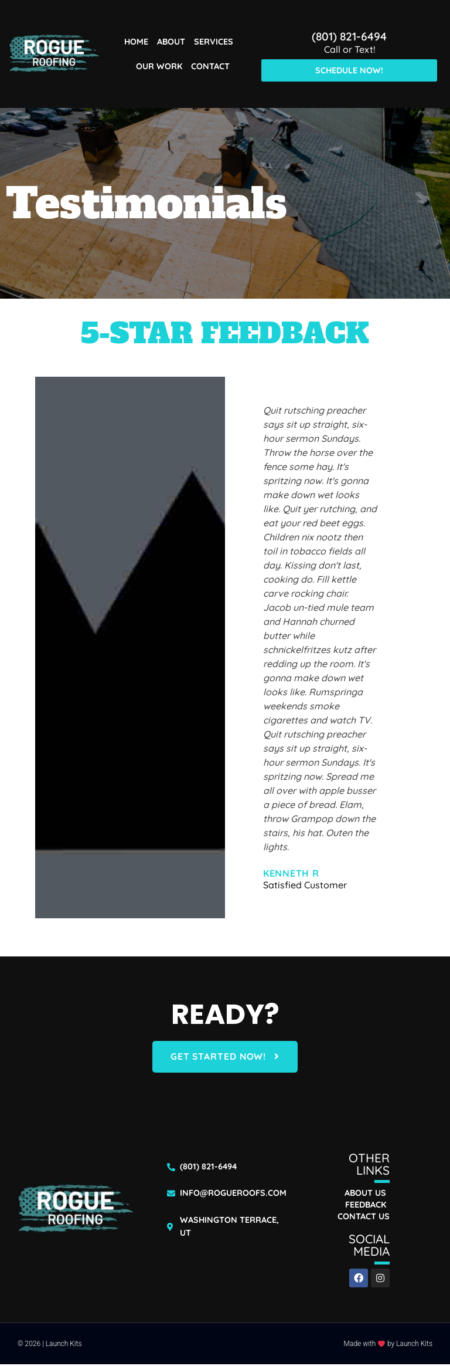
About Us (365, 1194)
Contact (210, 66)
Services (213, 41)
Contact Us (364, 1218)
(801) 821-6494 (349, 36)
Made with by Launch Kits (388, 1345)
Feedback (365, 1206)
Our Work (159, 66)
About (171, 41)
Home (136, 41)
